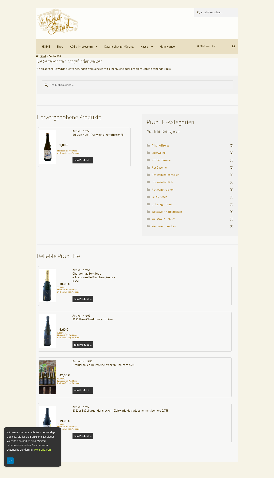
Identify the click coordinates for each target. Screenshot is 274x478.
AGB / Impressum (81, 46)
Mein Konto (167, 46)
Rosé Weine (159, 167)
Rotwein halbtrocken (165, 175)
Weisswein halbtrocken (167, 212)
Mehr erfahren (42, 449)
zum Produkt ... (83, 160)
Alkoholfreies (160, 145)
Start (43, 56)
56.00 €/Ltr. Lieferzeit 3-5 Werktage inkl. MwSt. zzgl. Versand (68, 381)
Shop (60, 46)
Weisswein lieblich (163, 219)
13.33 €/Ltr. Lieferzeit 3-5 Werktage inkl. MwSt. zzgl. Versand (68, 289)
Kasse (144, 46)
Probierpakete (161, 160)
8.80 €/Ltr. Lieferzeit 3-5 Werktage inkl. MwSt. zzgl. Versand (68, 335)
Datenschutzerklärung (119, 46)
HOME (46, 46)
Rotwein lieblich (162, 182)
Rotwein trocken (163, 189)
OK (10, 460)
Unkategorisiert (162, 204)
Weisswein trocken (164, 226)
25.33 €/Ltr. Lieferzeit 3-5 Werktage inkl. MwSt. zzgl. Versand (68, 426)
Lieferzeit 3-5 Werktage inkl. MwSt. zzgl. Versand (68, 151)
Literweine (159, 153)
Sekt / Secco (159, 197)
